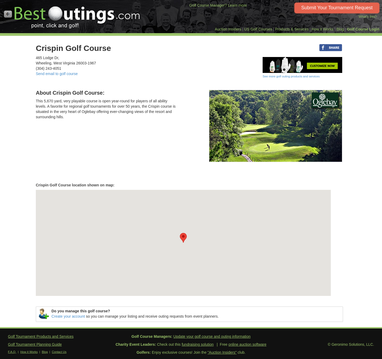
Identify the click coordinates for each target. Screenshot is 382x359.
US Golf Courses (258, 29)
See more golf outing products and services (291, 76)
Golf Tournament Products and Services (40, 336)
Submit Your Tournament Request (337, 7)
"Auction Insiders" (222, 352)
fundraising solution (198, 344)
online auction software (247, 344)
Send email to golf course (57, 74)
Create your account (68, 316)
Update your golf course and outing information (211, 336)
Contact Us (59, 351)
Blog (340, 29)
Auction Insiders (228, 29)
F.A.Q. (12, 351)
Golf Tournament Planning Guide (35, 344)
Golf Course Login (363, 29)
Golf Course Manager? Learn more (218, 5)
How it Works (322, 29)
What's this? (368, 17)
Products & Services (292, 29)
